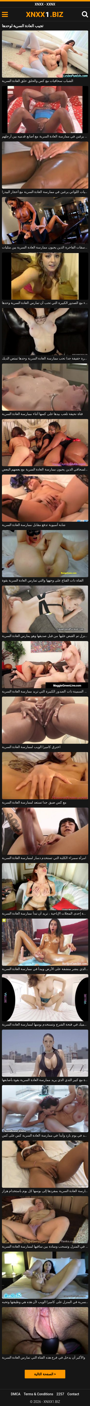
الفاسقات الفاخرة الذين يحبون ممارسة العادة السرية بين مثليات (45, 247)
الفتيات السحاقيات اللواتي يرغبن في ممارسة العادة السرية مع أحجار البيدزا (45, 192)
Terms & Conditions (38, 1394)
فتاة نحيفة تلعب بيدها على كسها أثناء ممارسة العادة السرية (42, 414)
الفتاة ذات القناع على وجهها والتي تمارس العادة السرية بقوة (43, 580)
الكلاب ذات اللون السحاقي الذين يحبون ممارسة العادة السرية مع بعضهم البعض (45, 469)
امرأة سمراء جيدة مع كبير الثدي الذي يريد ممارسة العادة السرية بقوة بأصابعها (45, 1080)
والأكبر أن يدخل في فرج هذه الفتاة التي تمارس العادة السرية (43, 1357)
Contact (73, 1394)
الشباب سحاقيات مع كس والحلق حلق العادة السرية (37, 81)
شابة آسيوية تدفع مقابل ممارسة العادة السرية (34, 525)
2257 (60, 1394)
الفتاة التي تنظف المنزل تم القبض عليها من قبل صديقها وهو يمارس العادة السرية (45, 636)
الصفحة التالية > (45, 1374)
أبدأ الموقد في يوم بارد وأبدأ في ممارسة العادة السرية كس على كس (45, 1135)
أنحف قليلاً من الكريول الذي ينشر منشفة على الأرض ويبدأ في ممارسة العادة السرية (45, 969)
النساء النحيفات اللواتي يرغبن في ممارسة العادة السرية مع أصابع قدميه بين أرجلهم (45, 136)
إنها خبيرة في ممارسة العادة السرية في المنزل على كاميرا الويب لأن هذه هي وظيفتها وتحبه (45, 1302)
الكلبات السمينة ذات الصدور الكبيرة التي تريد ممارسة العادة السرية (45, 691)
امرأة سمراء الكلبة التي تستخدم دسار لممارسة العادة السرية (44, 858)
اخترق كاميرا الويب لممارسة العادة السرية (31, 747)
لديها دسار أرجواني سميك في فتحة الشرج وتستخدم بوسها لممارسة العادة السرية (45, 1024)
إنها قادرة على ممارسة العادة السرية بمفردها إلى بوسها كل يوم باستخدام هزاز (45, 1191)
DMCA (15, 1394)
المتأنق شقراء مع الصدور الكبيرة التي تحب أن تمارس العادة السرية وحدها (45, 303)
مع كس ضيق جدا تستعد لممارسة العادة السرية (34, 802)
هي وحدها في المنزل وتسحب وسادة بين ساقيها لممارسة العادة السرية (45, 1246)
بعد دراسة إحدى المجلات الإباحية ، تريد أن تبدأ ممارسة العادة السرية (45, 913)
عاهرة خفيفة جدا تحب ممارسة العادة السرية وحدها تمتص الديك (45, 358)
